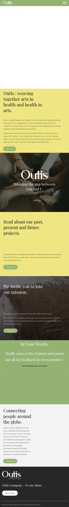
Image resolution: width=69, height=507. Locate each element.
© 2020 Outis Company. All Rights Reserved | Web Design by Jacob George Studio (21, 504)
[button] (2, 374)
